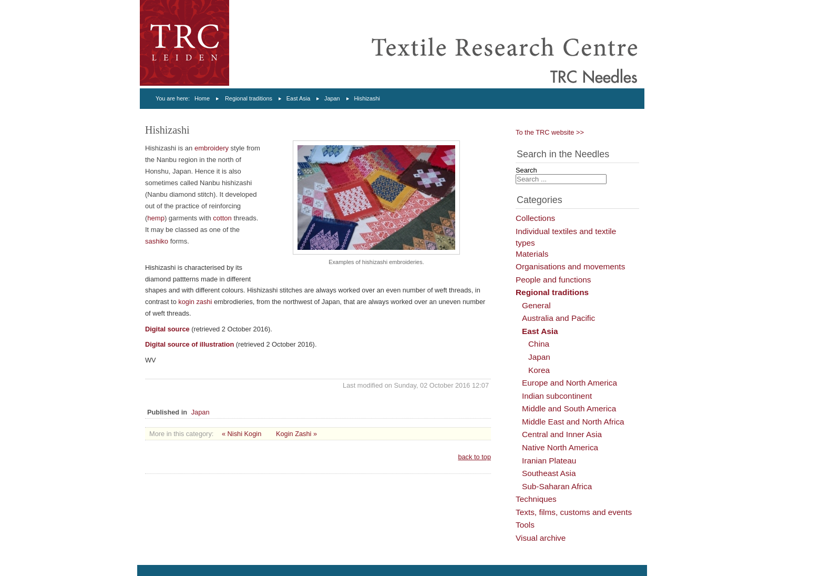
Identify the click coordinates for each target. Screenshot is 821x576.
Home (202, 98)
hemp (156, 218)
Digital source (167, 329)
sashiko (156, 241)
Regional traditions (248, 98)
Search (526, 170)
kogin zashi (195, 302)
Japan (332, 98)
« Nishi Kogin (241, 434)
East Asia (298, 98)
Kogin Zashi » (296, 434)
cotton (222, 218)
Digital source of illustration (189, 344)
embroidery (211, 148)
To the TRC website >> (550, 132)
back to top (474, 457)
